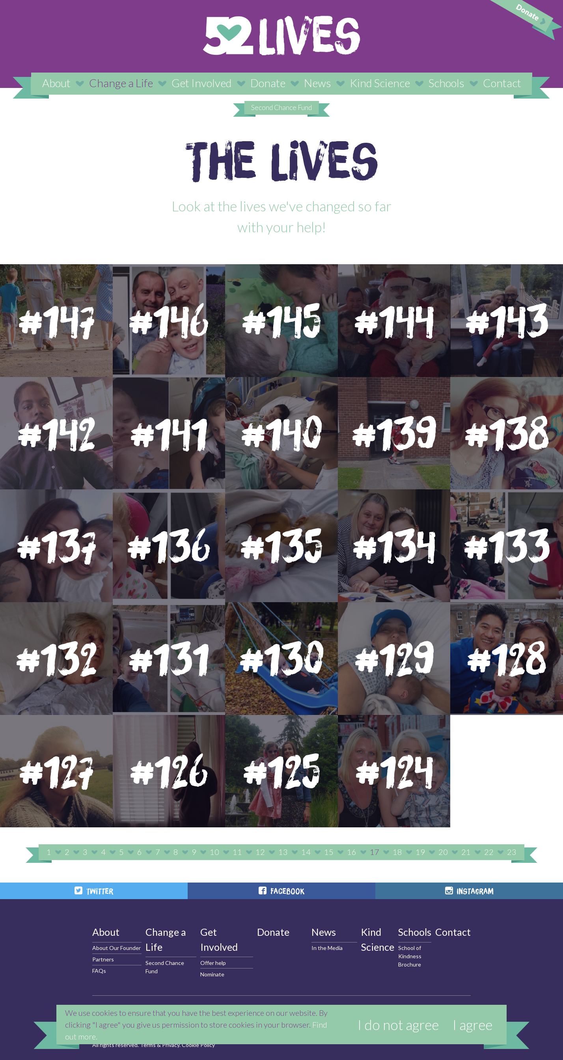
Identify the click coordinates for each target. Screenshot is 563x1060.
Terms (148, 1044)
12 (260, 852)
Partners (103, 959)
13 (283, 852)
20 (443, 852)
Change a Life (121, 83)
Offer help (213, 962)
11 (237, 852)
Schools (446, 83)
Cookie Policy (198, 1044)
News (317, 83)
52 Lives (281, 35)
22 (489, 852)
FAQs (99, 970)
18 (397, 852)
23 (511, 852)
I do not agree (398, 1024)
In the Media (327, 947)
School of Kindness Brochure (409, 956)
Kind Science (380, 83)
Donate (267, 83)
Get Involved (202, 83)
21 (466, 852)
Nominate (212, 974)
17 (374, 852)
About (56, 83)
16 (351, 852)
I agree (472, 1024)
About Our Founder (116, 947)
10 (214, 852)
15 (329, 852)
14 (306, 852)
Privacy (170, 1044)
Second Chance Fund (281, 107)
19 (420, 852)
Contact (502, 83)
